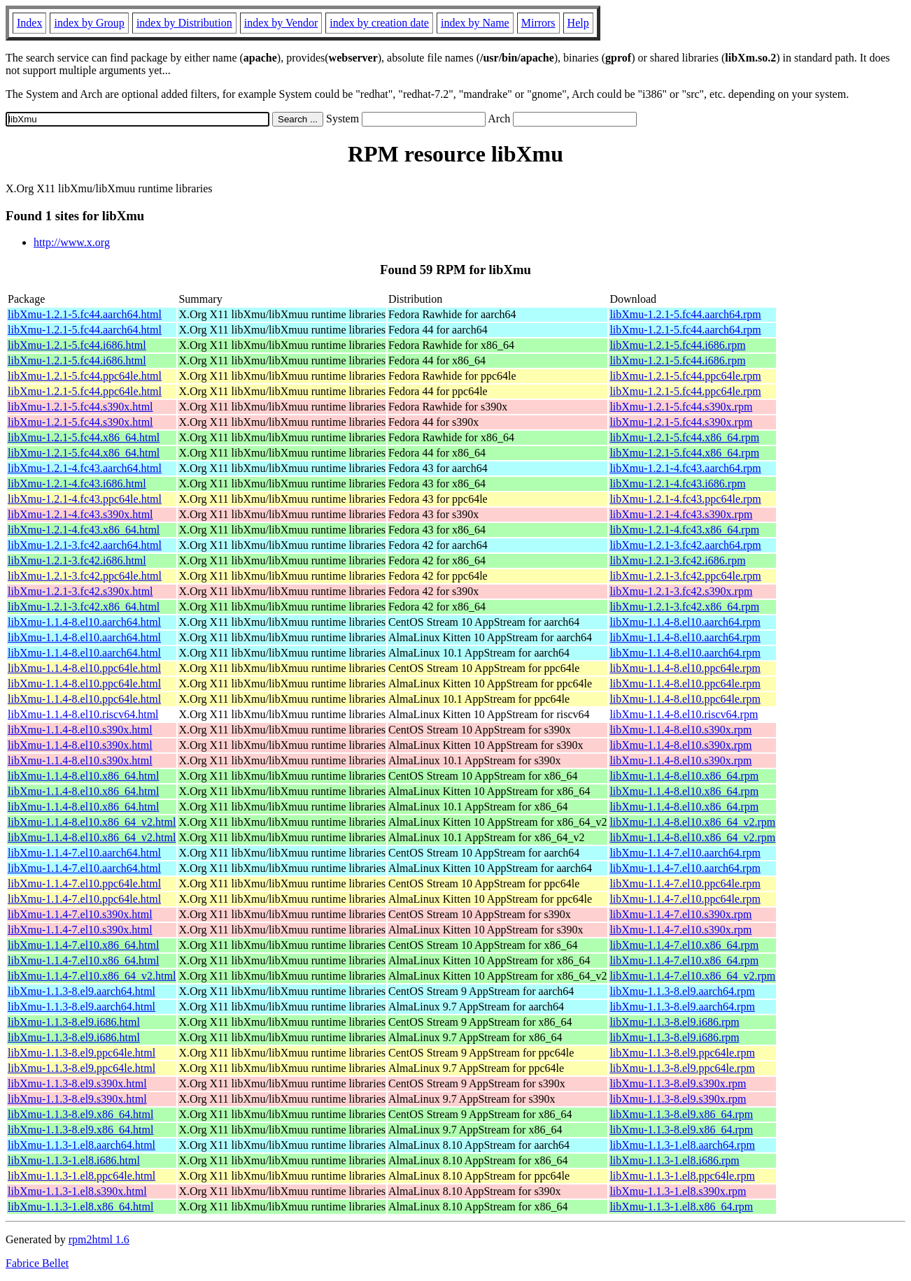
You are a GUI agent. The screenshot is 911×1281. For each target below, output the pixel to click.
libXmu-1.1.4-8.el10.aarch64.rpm (685, 622)
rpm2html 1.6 (99, 1239)
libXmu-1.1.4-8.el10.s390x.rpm (680, 730)
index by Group (89, 23)
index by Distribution (184, 23)
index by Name (475, 23)
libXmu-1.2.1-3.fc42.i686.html (77, 560)
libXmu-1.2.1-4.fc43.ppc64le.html (85, 499)
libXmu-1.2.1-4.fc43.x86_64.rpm (684, 530)
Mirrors (538, 23)
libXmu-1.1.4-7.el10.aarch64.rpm (685, 853)
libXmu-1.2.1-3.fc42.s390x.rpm (680, 591)
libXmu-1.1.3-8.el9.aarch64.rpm (682, 991)
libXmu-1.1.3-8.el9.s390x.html (77, 1083)
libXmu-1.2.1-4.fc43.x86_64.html (84, 530)
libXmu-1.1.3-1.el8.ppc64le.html (81, 1176)
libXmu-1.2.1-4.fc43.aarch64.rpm (685, 468)
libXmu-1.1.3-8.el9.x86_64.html (80, 1114)
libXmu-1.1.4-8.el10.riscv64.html (83, 714)
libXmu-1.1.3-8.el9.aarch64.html (81, 991)
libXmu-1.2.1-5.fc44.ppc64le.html (85, 376)
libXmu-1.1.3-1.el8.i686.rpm (674, 1160)
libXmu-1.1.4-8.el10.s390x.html (80, 730)
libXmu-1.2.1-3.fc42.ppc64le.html (85, 576)
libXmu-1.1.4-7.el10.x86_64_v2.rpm (692, 976)
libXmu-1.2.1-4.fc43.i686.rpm (677, 483)
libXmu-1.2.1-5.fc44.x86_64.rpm (684, 437)
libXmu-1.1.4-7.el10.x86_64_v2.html (92, 976)
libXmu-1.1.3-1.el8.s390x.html (77, 1191)
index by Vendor (281, 23)
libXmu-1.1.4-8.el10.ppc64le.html (84, 668)
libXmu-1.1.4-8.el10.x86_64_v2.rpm (692, 822)
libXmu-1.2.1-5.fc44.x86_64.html (84, 437)
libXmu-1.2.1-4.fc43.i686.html (77, 483)
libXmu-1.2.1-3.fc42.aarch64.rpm (685, 545)
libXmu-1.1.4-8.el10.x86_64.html (83, 776)
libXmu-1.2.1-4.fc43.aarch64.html (85, 468)
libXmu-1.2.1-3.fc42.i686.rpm (677, 560)
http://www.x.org (72, 242)
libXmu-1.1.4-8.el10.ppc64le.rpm (685, 668)
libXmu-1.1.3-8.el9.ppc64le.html (81, 1053)
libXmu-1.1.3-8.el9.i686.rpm (674, 1022)
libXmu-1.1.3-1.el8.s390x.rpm (677, 1191)
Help (578, 23)
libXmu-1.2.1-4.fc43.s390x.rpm (680, 514)
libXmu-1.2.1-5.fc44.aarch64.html (85, 314)
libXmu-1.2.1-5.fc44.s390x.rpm (680, 407)
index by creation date (379, 23)
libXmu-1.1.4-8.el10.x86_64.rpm (683, 776)
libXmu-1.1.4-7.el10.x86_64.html (83, 945)
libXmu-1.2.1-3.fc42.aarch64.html (85, 545)
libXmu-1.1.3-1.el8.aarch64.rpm (682, 1145)
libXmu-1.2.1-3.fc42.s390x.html (80, 591)
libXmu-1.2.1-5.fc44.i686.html (77, 345)
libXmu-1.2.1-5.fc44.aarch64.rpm (685, 314)
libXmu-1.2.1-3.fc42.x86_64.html (84, 607)
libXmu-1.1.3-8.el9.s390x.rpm (677, 1083)
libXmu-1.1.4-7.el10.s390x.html (80, 914)
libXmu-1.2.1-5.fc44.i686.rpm (677, 345)
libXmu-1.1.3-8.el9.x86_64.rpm (681, 1114)
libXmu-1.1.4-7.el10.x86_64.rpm (683, 945)
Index (29, 23)
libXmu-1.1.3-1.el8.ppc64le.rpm (682, 1176)
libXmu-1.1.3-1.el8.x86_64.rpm (681, 1206)
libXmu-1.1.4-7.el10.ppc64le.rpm (685, 883)
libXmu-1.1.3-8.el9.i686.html (74, 1022)
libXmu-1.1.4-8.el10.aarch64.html (84, 622)
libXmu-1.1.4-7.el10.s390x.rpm (680, 914)
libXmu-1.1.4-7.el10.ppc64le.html (84, 883)
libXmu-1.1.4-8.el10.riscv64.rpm (683, 714)
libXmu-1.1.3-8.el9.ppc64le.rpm (682, 1053)
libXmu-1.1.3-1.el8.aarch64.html (81, 1145)
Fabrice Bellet (37, 1263)
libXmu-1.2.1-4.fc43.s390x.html (80, 514)
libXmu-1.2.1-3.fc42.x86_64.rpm (684, 607)
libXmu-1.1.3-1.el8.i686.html (74, 1160)
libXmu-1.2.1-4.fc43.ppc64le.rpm (685, 499)
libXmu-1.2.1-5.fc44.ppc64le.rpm (685, 376)
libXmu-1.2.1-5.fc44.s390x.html (80, 407)
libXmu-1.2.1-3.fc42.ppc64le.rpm (685, 576)
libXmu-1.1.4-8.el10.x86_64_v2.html (92, 822)
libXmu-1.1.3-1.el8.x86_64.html (80, 1206)
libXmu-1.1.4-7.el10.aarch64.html (84, 853)
